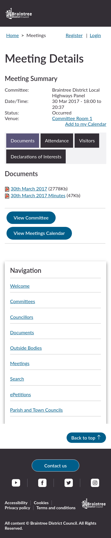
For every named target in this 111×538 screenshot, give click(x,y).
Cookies (41, 502)
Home (12, 35)
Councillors (21, 317)
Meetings (19, 363)
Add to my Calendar (85, 124)
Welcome (20, 286)
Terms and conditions (55, 507)
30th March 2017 (29, 188)
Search (17, 378)
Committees (22, 301)
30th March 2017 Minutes (38, 195)
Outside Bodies (26, 348)
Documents (22, 332)
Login (95, 35)
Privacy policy (17, 507)
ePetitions (20, 394)
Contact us (55, 465)
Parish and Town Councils (36, 410)
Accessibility (16, 502)
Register (74, 35)
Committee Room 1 (72, 118)
